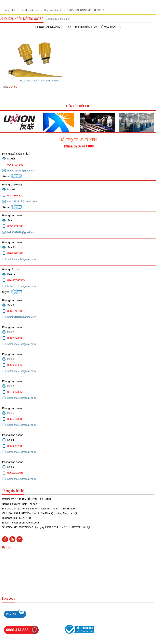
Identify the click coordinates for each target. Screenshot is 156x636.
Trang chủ (9, 10)
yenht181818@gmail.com (22, 201)
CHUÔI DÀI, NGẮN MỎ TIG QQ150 (85, 10)
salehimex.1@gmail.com (21, 259)
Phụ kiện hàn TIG (52, 10)
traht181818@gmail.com (21, 286)
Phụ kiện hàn (32, 10)
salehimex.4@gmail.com (21, 478)
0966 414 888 (17, 630)
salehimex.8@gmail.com (21, 371)
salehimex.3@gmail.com (21, 451)
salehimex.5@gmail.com (21, 397)
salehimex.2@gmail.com (21, 344)
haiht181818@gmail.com (21, 170)
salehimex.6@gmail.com (21, 424)
